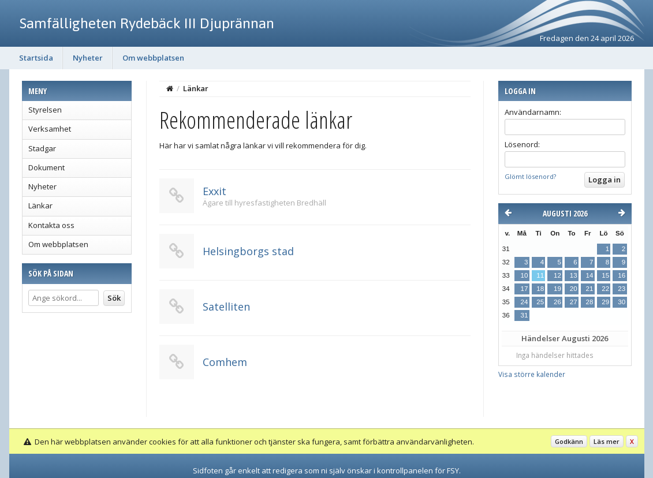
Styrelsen (45, 109)
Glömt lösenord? (530, 176)
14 (589, 275)
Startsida (36, 58)
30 (621, 301)
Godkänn (569, 441)
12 (557, 275)
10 (524, 275)
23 (621, 288)
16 (621, 275)
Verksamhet (49, 129)
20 (573, 288)
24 (524, 301)
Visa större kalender (531, 374)
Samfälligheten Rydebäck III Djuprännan (147, 23)
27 (573, 301)
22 (605, 288)
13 (573, 275)
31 (524, 315)
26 (557, 301)
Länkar (40, 205)
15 (605, 275)
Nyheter (88, 58)
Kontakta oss (51, 225)
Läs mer (607, 441)
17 (524, 288)
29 (605, 301)
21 (589, 288)
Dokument (46, 167)
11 (540, 275)
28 (589, 301)
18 (540, 288)
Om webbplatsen (153, 58)
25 (540, 301)
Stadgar (42, 148)
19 (557, 288)
